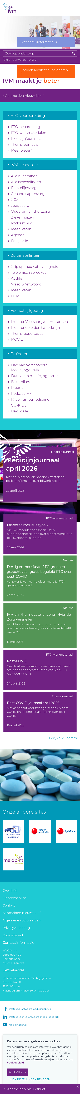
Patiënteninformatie (39, 42)
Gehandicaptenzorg (26, 193)
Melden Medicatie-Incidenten (46, 71)
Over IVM (10, 890)
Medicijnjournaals (24, 138)
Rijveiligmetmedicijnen (30, 399)
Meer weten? (20, 150)
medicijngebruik (18, 1024)
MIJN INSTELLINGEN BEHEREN (30, 1079)
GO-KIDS (17, 405)
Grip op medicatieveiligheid (33, 266)
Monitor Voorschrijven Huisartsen (38, 321)
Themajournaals (23, 144)
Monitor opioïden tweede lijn (34, 327)
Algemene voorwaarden (22, 920)
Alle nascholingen (24, 182)
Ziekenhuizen (21, 217)
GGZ (13, 199)
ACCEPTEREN (17, 1072)
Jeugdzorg (18, 205)
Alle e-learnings (22, 176)
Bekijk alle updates (63, 738)
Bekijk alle (18, 241)
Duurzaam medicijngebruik (33, 376)
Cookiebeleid (13, 935)
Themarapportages (25, 333)
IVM (15, 8)
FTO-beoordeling (24, 127)
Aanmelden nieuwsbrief (23, 96)
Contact (9, 905)
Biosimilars (19, 381)
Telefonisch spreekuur (28, 272)
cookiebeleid (15, 1062)
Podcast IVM (20, 223)
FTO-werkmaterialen (27, 132)
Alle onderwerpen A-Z (19, 59)
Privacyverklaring (16, 928)
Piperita (16, 387)
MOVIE (15, 339)
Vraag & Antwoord (24, 284)
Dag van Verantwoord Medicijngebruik (28, 368)
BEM (13, 296)
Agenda (16, 235)
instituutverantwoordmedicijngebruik (30, 1008)
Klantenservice (14, 898)
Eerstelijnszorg (22, 188)
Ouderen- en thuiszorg (29, 211)
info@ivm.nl (10, 950)
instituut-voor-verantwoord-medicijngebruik (33, 1016)
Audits (15, 278)
